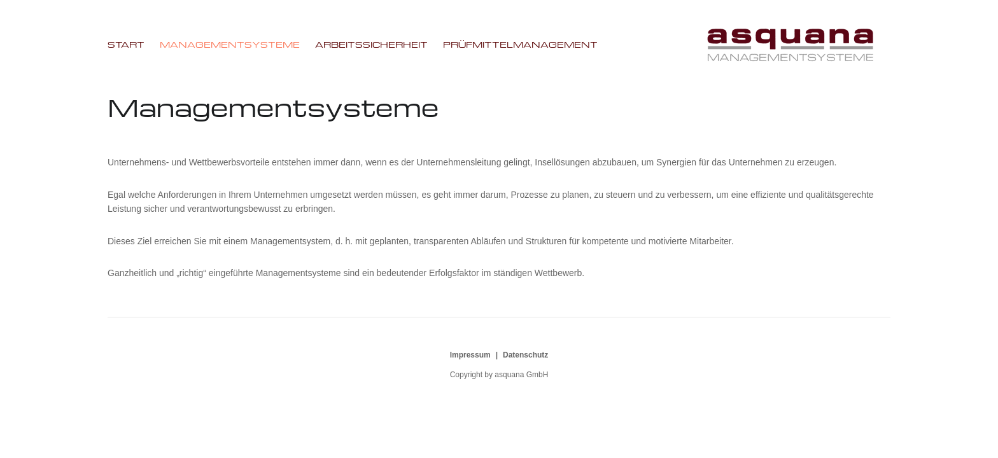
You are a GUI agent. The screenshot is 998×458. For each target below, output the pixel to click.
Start (126, 44)
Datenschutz (525, 354)
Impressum (470, 354)
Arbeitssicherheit (371, 44)
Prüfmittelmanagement (520, 44)
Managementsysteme (230, 44)
